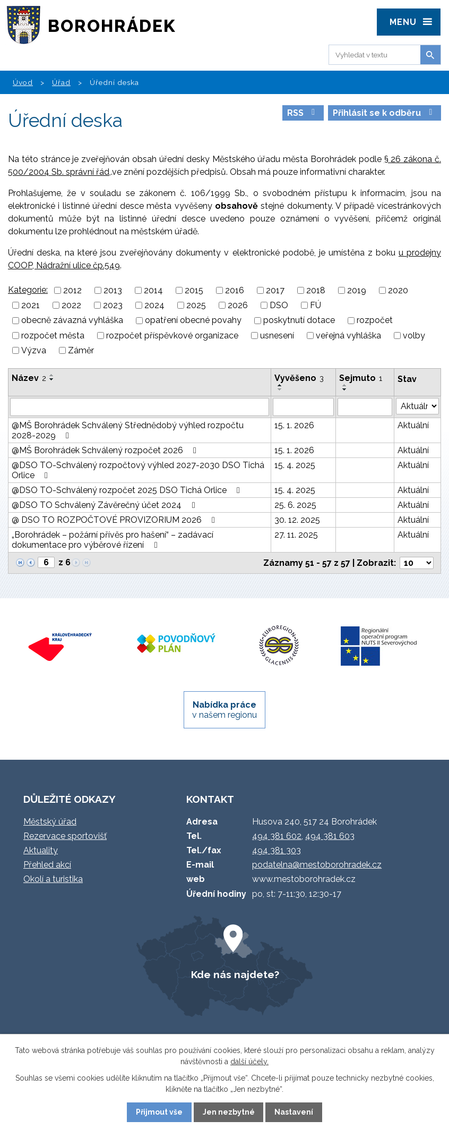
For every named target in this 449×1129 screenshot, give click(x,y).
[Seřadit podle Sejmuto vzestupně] (345, 385)
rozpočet (375, 321)
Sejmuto (360, 378)
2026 (238, 305)
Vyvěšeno (299, 378)
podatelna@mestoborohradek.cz (317, 865)
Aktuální (413, 425)
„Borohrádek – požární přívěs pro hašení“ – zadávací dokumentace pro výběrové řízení (112, 540)
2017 (275, 290)
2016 (234, 290)
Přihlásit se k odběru (384, 113)
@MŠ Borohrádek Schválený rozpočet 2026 (106, 450)
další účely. (249, 1061)
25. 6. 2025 (295, 505)
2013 (112, 290)
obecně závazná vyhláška (72, 321)
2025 (196, 305)
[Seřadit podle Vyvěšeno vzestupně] (280, 385)
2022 (71, 305)
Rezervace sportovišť (65, 836)
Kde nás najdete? (235, 974)
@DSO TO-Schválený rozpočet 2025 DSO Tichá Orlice (128, 490)
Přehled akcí (47, 865)
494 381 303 (276, 850)
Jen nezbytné (229, 1112)
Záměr (81, 350)
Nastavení (293, 1112)
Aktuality (40, 850)
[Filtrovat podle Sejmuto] (365, 407)
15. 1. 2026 (294, 425)
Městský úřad (49, 822)
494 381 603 (330, 836)
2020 (398, 290)
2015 (194, 290)
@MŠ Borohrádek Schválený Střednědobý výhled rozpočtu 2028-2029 (128, 430)
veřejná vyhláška (348, 335)
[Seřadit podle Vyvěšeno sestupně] (280, 389)
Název (29, 378)
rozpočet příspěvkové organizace (172, 335)
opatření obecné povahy (193, 321)
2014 (153, 290)
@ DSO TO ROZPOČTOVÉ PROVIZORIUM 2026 (115, 520)
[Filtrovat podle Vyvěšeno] (303, 407)
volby (414, 335)
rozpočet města (52, 335)
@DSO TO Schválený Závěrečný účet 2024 (105, 505)
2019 (356, 290)
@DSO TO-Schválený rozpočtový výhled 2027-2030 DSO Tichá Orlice (138, 470)
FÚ (315, 305)
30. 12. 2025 (297, 520)
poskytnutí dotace (299, 321)
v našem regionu (224, 710)
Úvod (23, 82)
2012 (72, 290)
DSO (279, 305)
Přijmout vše (159, 1112)
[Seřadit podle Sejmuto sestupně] (345, 389)
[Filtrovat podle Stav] (417, 406)
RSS (302, 113)
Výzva (33, 350)
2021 (30, 305)
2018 (315, 290)
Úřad (61, 82)
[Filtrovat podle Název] (139, 407)
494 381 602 (276, 836)
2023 (113, 305)
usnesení (277, 335)
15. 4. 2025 (294, 465)
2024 (154, 305)
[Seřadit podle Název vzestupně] (52, 375)
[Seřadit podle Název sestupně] (52, 379)
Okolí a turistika (53, 879)
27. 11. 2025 (296, 535)
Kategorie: (28, 290)
